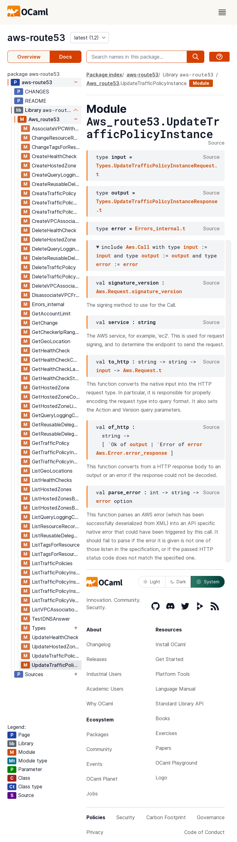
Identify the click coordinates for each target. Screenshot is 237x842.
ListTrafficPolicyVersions (56, 600)
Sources (34, 674)
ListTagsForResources (56, 554)
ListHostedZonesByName (56, 498)
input (190, 247)
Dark (178, 581)
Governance (211, 817)
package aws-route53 (33, 74)
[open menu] (222, 12)
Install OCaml (170, 644)
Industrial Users (104, 674)
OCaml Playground (177, 763)
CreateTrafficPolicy (54, 193)
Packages (97, 734)
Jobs (92, 794)
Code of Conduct (204, 832)
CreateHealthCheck (54, 156)
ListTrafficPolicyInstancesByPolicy (56, 591)
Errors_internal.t (160, 228)
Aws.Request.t (142, 370)
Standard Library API (180, 703)
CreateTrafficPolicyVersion (56, 212)
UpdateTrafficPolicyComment (56, 656)
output (150, 255)
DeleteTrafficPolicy (54, 267)
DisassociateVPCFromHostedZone (56, 295)
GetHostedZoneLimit (56, 406)
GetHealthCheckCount (56, 360)
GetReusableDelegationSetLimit (56, 434)
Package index (104, 75)
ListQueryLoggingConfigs (56, 517)
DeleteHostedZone (54, 239)
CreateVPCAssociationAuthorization (56, 221)
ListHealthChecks (52, 480)
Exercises (166, 733)
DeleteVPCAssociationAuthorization (56, 286)
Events (94, 764)
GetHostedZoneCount (56, 397)
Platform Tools (173, 674)
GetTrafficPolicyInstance (56, 452)
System (207, 582)
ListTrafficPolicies (52, 563)
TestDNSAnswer (51, 619)
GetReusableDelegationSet (56, 424)
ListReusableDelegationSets (56, 535)
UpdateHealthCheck (55, 637)
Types (39, 628)
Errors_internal (48, 304)
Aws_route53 (44, 119)
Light (151, 581)
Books (163, 718)
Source (216, 143)
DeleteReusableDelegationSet (56, 258)
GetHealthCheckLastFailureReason (56, 369)
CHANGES (37, 91)
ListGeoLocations (52, 471)
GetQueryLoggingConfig (56, 415)
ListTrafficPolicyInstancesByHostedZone (56, 582)
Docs (65, 57)
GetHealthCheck (51, 350)
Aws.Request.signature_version (139, 291)
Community (99, 749)
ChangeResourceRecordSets (56, 138)
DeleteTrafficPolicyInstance (56, 276)
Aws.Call (138, 247)
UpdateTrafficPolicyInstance (56, 665)
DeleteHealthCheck (54, 230)
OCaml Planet (102, 779)
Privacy (94, 832)
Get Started (170, 659)
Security (125, 817)
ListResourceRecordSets (56, 526)
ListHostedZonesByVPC (56, 508)
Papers (163, 748)
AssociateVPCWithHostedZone (56, 128)
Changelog (98, 644)
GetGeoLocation (51, 341)
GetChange (45, 323)
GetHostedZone (50, 387)
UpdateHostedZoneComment (56, 646)
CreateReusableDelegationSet (56, 184)
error (103, 264)
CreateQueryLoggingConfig (56, 175)
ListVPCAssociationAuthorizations (56, 609)
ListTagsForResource (56, 545)
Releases (96, 659)
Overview (28, 57)
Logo (161, 777)
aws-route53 (36, 37)
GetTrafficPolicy (50, 443)
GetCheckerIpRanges (56, 332)
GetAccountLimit (51, 313)
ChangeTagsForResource (56, 147)
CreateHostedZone (54, 165)
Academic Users (104, 689)
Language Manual (175, 689)
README (35, 101)
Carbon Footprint (166, 817)
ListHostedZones (52, 489)
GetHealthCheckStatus (56, 378)
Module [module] (201, 83)
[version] (89, 37)
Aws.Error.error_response (131, 453)
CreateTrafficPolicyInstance (56, 202)
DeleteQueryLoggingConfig (56, 249)
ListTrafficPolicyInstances (56, 572)
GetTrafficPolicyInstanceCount (56, 461)
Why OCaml (99, 703)
